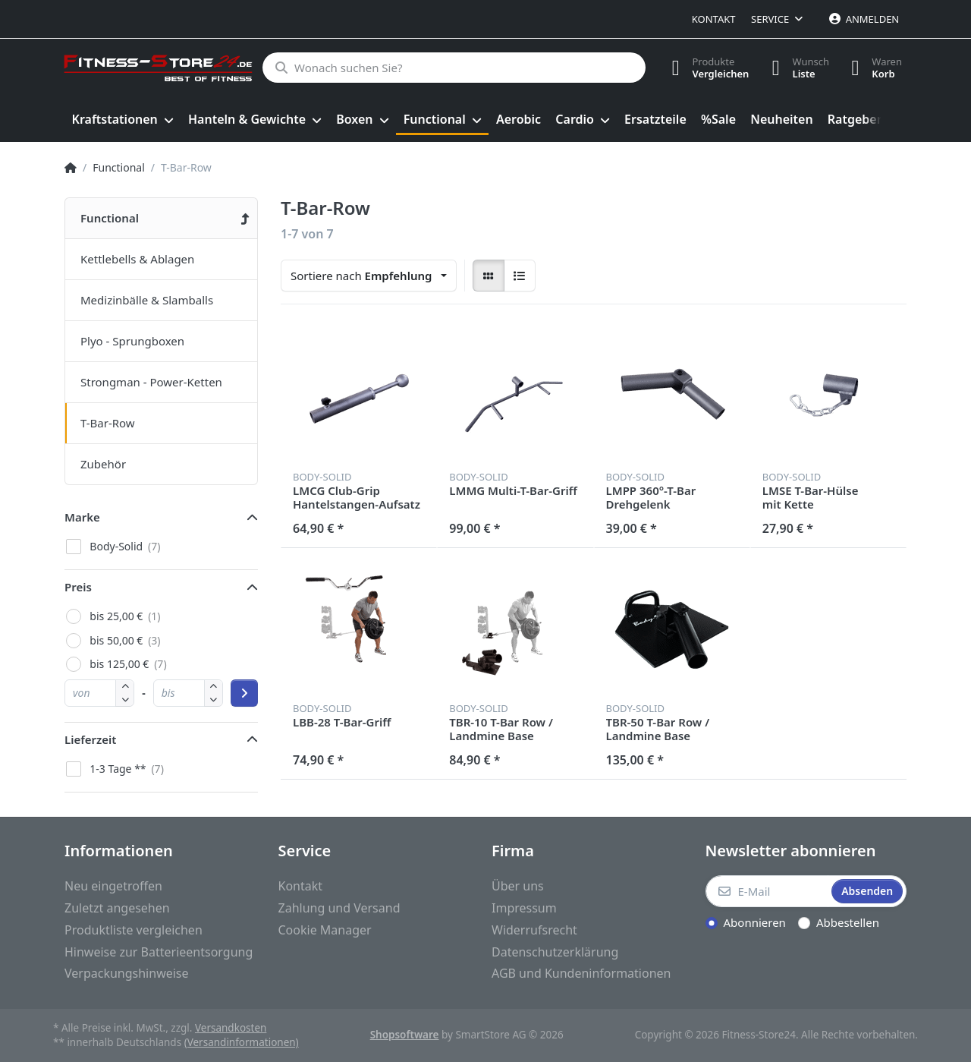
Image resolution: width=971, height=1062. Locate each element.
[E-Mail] (767, 891)
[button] (125, 699)
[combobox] (369, 275)
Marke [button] (82, 517)
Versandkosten (230, 1028)
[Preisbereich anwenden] (244, 693)
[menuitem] (122, 119)
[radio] (488, 275)
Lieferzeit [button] (90, 739)
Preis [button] (78, 586)
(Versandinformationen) (241, 1042)
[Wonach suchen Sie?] (453, 68)
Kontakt (714, 19)
